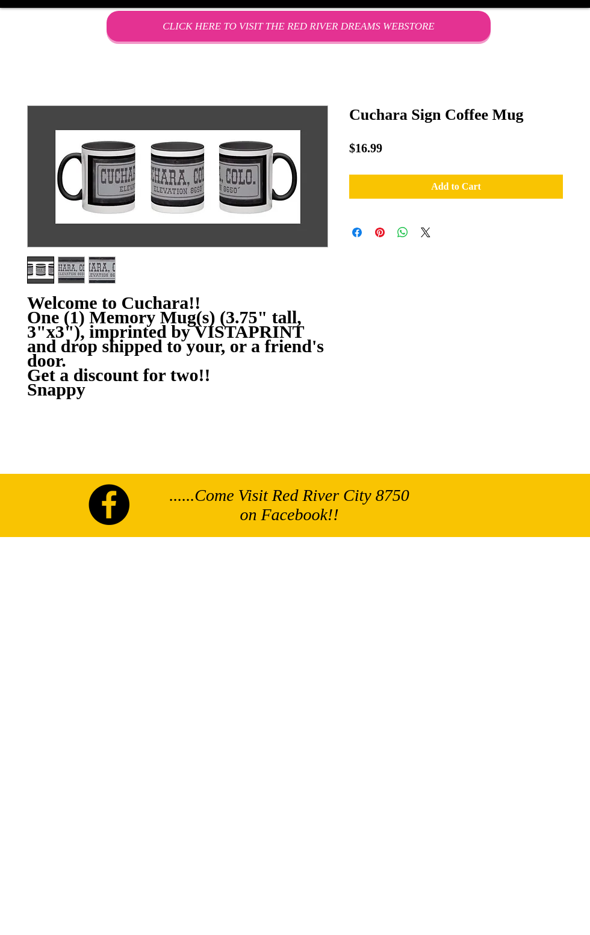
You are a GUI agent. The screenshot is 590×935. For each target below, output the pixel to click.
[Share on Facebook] (357, 232)
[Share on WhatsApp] (403, 232)
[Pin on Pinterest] (380, 232)
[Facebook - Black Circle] (108, 504)
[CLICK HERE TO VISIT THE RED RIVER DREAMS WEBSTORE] (299, 26)
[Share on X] (425, 232)
